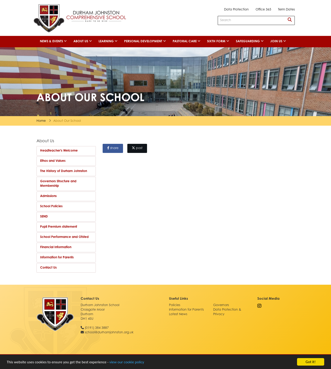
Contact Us (48, 267)
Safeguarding (249, 41)
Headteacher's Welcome (59, 150)
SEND (44, 216)
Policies (174, 305)
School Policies (51, 206)
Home (41, 121)
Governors (221, 305)
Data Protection (236, 9)
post (137, 148)
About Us (82, 41)
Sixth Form (218, 41)
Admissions (48, 196)
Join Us (278, 41)
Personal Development (145, 41)
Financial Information (55, 247)
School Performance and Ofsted (64, 237)
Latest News (178, 314)
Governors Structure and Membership (58, 184)
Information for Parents (57, 257)
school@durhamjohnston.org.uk (109, 332)
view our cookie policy (126, 362)
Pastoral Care (186, 41)
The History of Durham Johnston (63, 171)
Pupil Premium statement (58, 227)
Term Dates (286, 9)
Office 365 (263, 9)
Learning (108, 41)
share (112, 148)
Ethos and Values (52, 161)
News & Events (53, 41)
